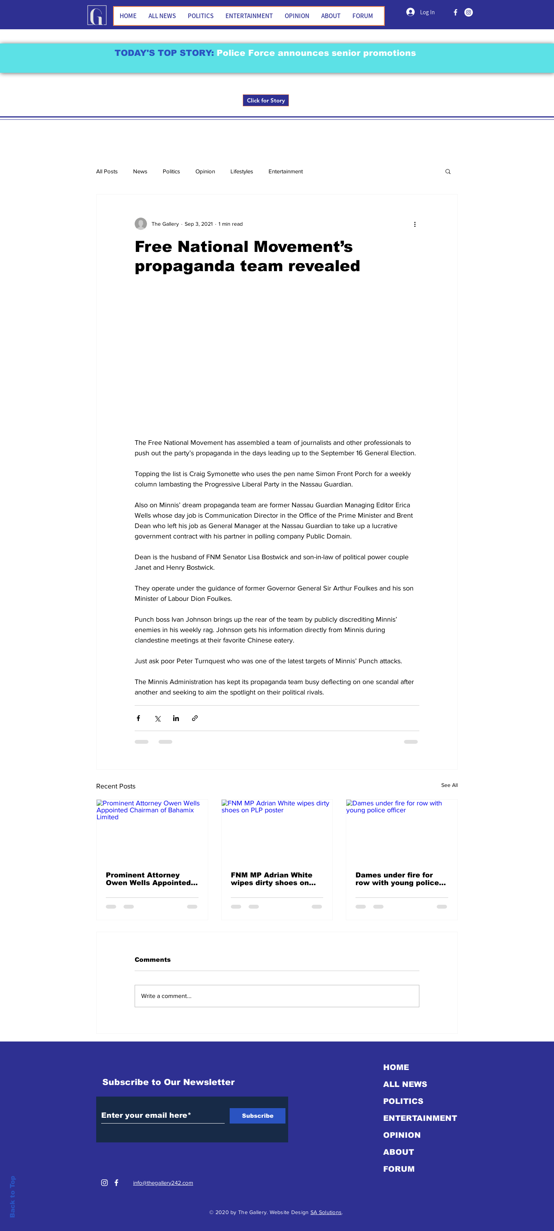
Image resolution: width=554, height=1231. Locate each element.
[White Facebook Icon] (116, 1182)
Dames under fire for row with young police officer (397, 879)
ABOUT (398, 1152)
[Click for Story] (266, 100)
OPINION (402, 1135)
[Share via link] (195, 718)
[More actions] (414, 223)
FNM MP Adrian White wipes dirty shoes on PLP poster (271, 879)
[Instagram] (468, 12)
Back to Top (12, 1197)
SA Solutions (326, 1212)
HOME (396, 1067)
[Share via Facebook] (138, 718)
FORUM (399, 1169)
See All (449, 785)
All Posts (107, 171)
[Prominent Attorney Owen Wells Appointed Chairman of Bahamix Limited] (152, 831)
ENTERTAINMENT (420, 1118)
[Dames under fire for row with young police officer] (401, 831)
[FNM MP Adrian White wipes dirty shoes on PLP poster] (277, 831)
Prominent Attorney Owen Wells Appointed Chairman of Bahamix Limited (148, 879)
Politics (171, 171)
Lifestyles (241, 171)
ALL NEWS (405, 1084)
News (140, 171)
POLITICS (403, 1101)
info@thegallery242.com (163, 1182)
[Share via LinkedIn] (176, 718)
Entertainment (286, 171)
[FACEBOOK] (455, 12)
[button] (448, 171)
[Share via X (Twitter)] (157, 718)
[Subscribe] (257, 1116)
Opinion (205, 171)
